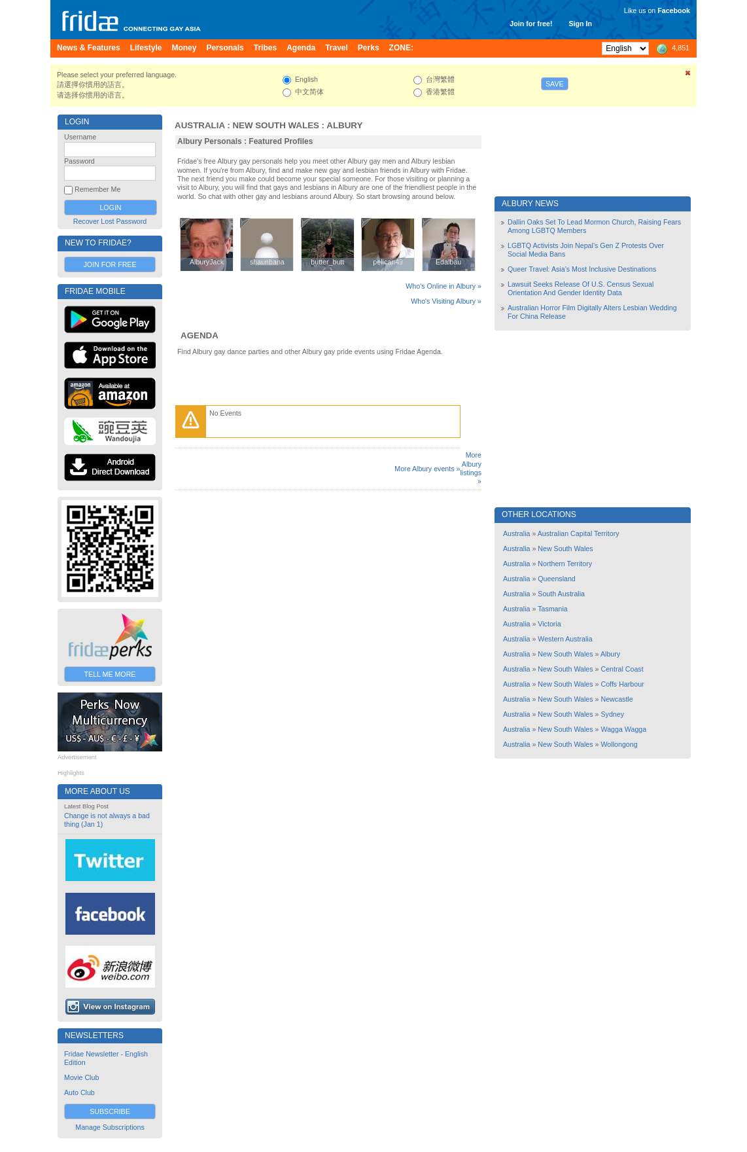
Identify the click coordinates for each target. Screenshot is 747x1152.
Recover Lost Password (110, 221)
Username (80, 137)
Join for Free (109, 264)
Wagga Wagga (624, 729)
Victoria (549, 624)
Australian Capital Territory (578, 533)
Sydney (613, 714)
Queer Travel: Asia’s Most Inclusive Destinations (582, 269)
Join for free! (531, 23)
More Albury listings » (470, 468)
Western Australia (565, 639)
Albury (344, 125)
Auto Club (79, 1092)
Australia (200, 125)
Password (79, 161)
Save (555, 84)
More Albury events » (427, 469)
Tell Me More (110, 674)
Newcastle (617, 699)
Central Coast (622, 669)
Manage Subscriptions (109, 1127)
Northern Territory (565, 563)
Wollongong (619, 744)
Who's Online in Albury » (443, 286)
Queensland (556, 579)
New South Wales (275, 125)
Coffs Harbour (622, 684)
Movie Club (81, 1077)
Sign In (580, 23)
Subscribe (110, 1111)
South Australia (561, 594)
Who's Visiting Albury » (446, 301)
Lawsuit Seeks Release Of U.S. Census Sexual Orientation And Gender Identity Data (580, 288)
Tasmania (553, 609)
